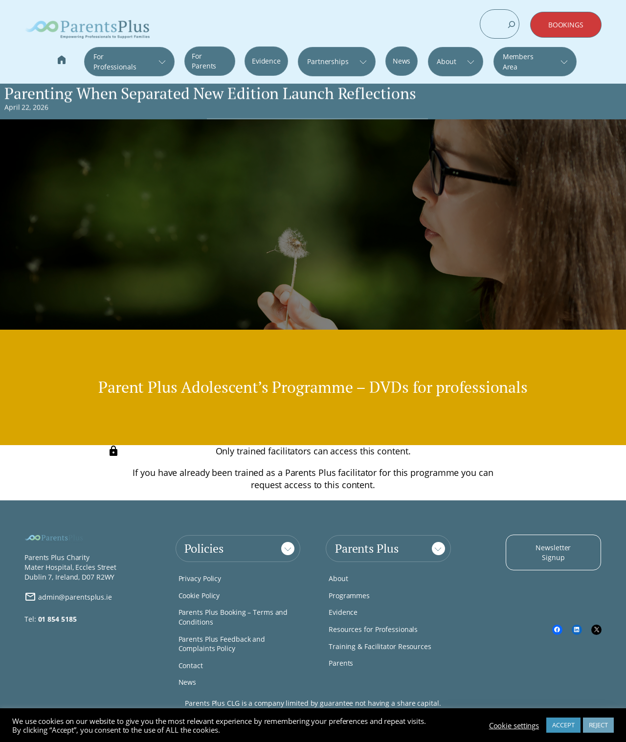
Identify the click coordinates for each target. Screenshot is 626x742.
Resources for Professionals (373, 629)
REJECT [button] (598, 724)
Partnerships (328, 61)
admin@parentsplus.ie (68, 597)
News (402, 61)
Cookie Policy (199, 595)
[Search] (511, 24)
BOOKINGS (565, 24)
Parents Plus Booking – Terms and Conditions (233, 617)
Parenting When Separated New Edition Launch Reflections (210, 93)
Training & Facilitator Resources (380, 646)
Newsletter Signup (553, 552)
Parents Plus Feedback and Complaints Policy (222, 643)
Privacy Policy (200, 578)
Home (61, 60)
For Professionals (114, 61)
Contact (191, 665)
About (446, 61)
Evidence (266, 61)
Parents (341, 663)
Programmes (349, 595)
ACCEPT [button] (563, 724)
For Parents (204, 60)
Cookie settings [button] (514, 725)
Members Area (518, 61)
